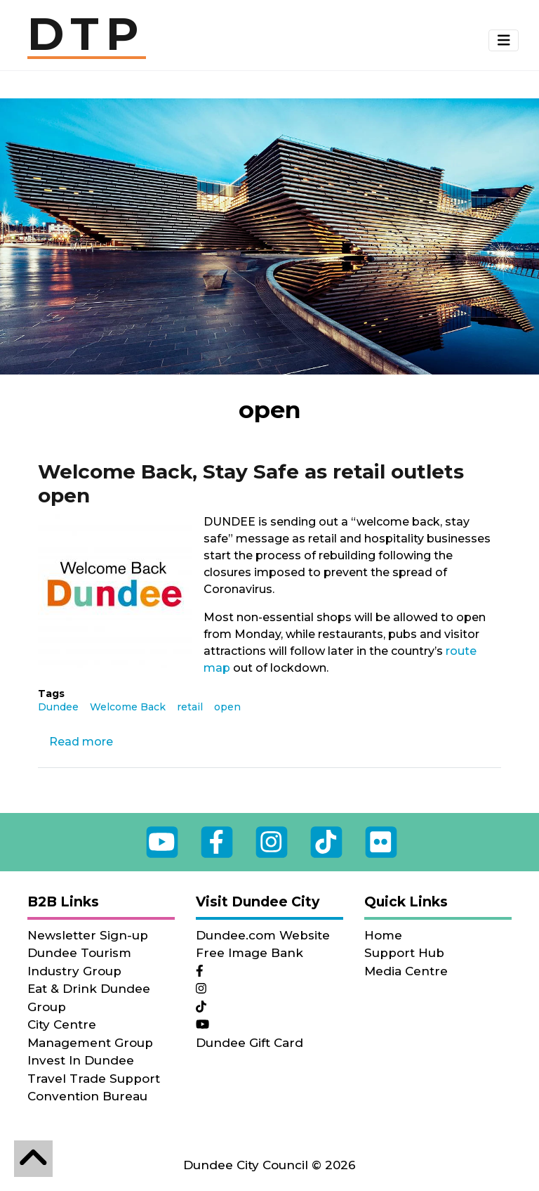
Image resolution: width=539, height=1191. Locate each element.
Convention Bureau (87, 1096)
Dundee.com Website (263, 935)
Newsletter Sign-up (87, 935)
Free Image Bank (249, 953)
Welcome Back (128, 707)
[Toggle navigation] (503, 40)
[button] (504, 40)
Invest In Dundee (80, 1060)
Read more (81, 741)
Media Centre (406, 971)
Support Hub (404, 953)
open (227, 707)
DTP (86, 35)
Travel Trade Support (93, 1079)
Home (383, 935)
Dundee (58, 707)
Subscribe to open (33, 784)
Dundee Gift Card (249, 1043)
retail (190, 707)
